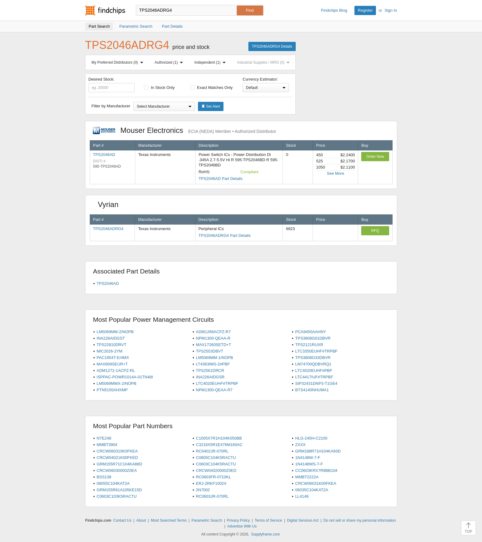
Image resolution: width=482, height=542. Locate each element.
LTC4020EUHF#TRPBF (217, 383)
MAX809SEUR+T (112, 364)
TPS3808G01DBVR (312, 338)
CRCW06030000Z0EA (117, 470)
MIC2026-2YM (109, 351)
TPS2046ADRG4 (108, 228)
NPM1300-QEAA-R (213, 338)
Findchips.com (105, 10)
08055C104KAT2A (113, 483)
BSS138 (104, 477)
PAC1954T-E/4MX (113, 357)
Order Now (375, 156)
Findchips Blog (334, 10)
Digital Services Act (303, 520)
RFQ (375, 231)
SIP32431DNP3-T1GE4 (316, 383)
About (141, 520)
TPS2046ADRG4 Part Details (225, 235)
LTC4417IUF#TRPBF (314, 377)
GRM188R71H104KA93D (318, 451)
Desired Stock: (112, 84)
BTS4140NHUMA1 (312, 390)
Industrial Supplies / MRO (264, 62)
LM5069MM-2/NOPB (115, 331)
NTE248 (104, 438)
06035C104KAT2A (311, 490)
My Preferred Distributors (119, 62)
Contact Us (122, 520)
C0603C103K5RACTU (116, 496)
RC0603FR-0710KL (213, 477)
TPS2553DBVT (209, 351)
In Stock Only (159, 87)
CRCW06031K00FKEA (315, 483)
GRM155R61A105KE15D (119, 490)
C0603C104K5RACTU (216, 464)
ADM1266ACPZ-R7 (213, 331)
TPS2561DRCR (210, 370)
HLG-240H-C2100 (311, 438)
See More (335, 173)
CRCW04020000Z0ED (216, 470)
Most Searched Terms (169, 520)
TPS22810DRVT (111, 344)
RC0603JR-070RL (212, 496)
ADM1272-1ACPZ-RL (116, 370)
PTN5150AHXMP (112, 390)
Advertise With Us (242, 526)
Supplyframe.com (265, 534)
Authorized (170, 62)
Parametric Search (207, 520)
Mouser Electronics (184, 130)
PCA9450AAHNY (310, 331)
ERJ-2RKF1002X (211, 483)
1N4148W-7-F (307, 457)
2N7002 (203, 490)
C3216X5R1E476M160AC (219, 444)
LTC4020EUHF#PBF (313, 370)
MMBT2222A (306, 477)
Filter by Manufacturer (111, 106)
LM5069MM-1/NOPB (214, 357)
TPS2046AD (104, 154)
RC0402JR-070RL (212, 451)
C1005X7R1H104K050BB (219, 438)
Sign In (391, 10)
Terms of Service (268, 520)
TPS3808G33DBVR (312, 357)
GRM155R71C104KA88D (119, 464)
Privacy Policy (238, 520)
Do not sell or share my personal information (359, 520)
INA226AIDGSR (210, 377)
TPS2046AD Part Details (221, 178)
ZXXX (300, 444)
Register (365, 10)
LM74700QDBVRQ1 (313, 364)
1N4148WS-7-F (309, 464)
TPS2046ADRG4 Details (272, 46)
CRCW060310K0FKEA (117, 451)
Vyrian (110, 204)
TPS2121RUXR (309, 344)
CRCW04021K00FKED (117, 457)
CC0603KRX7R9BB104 (316, 470)
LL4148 (301, 496)
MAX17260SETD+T (213, 344)
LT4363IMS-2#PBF (213, 364)
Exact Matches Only (211, 87)
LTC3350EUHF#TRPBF (316, 351)
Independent (211, 62)
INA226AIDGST (111, 338)
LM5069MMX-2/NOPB (116, 383)
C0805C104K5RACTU (216, 457)
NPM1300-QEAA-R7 (214, 390)
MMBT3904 (107, 444)
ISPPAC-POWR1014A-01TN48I (125, 377)
